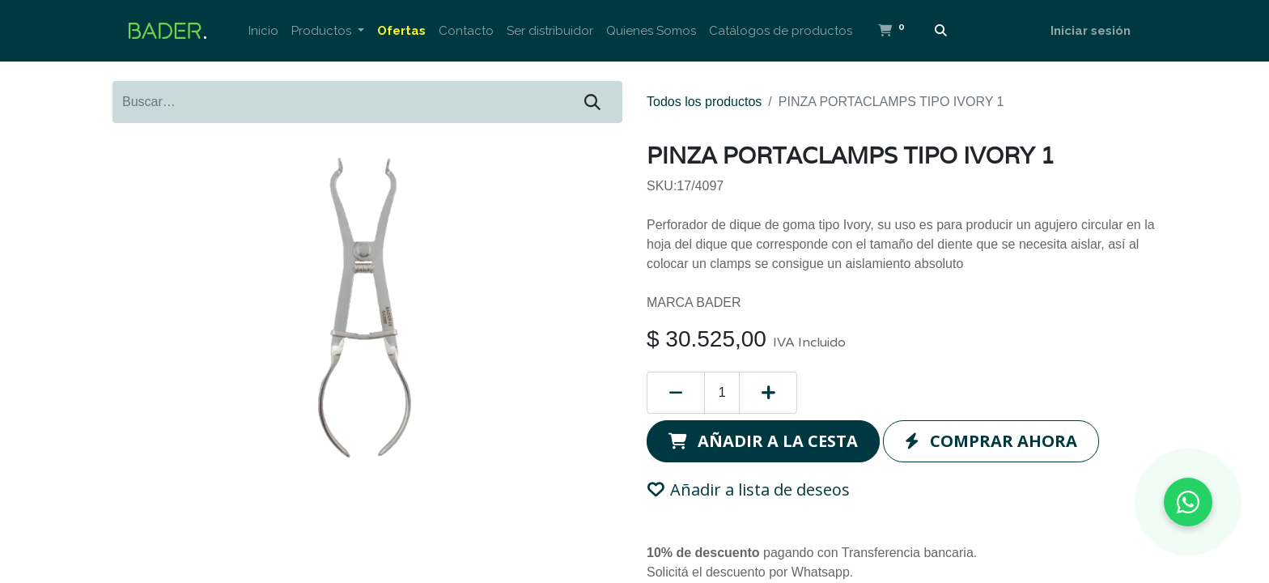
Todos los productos (704, 102)
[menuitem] (263, 31)
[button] (763, 441)
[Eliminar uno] (676, 393)
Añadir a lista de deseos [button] (748, 489)
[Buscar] (940, 31)
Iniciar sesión (1090, 30)
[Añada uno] (768, 393)
